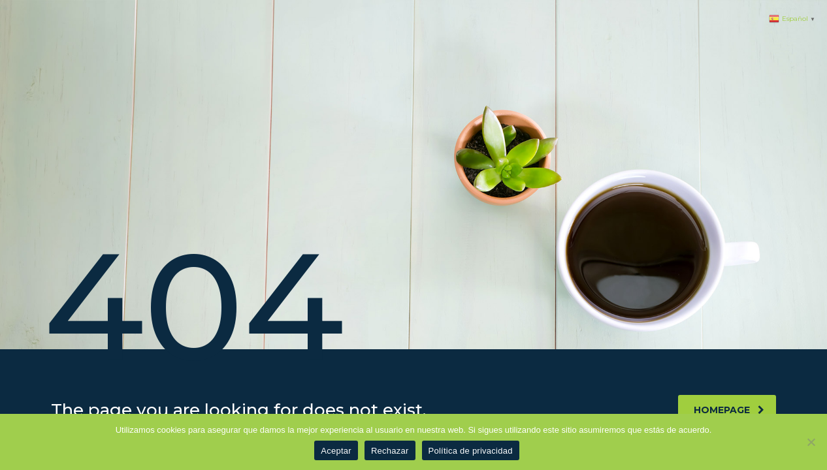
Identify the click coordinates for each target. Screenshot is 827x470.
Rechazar (390, 451)
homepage (729, 410)
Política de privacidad (471, 451)
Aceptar (336, 451)
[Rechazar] (810, 441)
